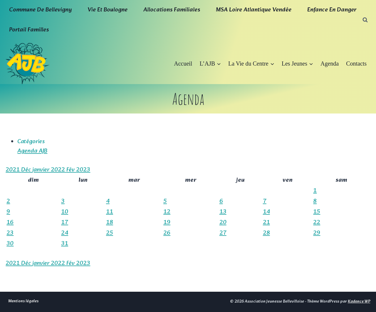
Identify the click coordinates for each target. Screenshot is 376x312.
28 (266, 233)
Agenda (329, 63)
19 (166, 223)
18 (109, 223)
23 (10, 233)
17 (64, 223)
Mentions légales (23, 301)
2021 (13, 170)
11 (109, 212)
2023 (83, 170)
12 (166, 212)
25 (109, 233)
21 (266, 223)
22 (316, 223)
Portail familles (29, 30)
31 (64, 244)
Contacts (356, 63)
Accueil (183, 63)
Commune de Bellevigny (40, 10)
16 (10, 223)
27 (222, 233)
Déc (26, 170)
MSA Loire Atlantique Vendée (253, 10)
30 (10, 244)
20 (222, 223)
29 (316, 233)
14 (266, 212)
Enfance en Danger (331, 10)
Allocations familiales (171, 10)
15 (316, 212)
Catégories (31, 142)
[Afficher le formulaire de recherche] (365, 20)
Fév (71, 170)
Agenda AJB (32, 151)
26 (166, 233)
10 (64, 212)
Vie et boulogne (107, 10)
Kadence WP (359, 301)
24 (64, 233)
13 (222, 212)
